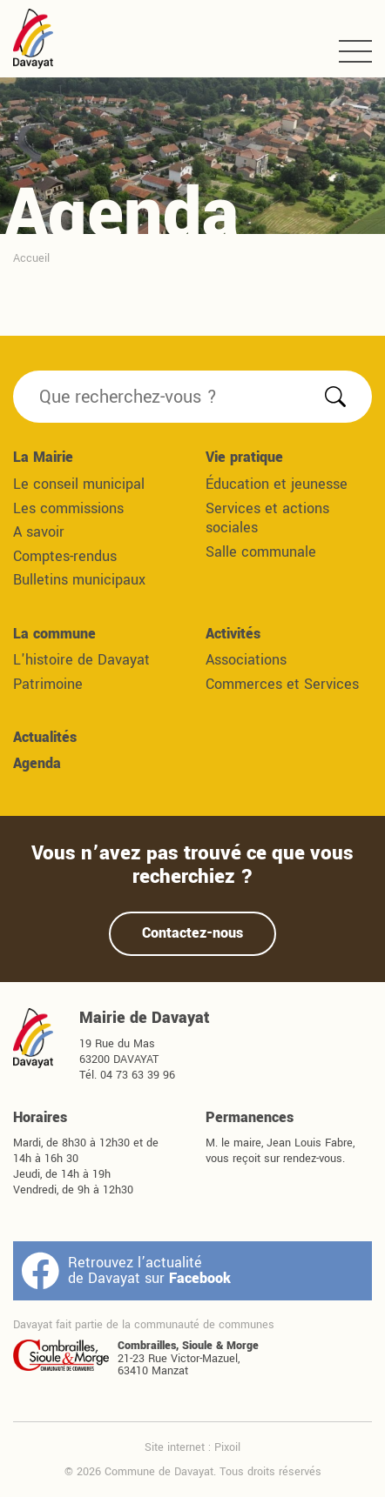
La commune (54, 634)
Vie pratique (244, 457)
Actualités (45, 737)
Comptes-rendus (65, 556)
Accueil (31, 258)
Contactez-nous (192, 933)
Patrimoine (48, 684)
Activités (233, 634)
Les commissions (68, 508)
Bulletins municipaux (79, 580)
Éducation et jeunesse (277, 484)
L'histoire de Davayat (81, 660)
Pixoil (227, 1447)
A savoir (38, 532)
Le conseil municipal (79, 484)
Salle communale (261, 552)
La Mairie (43, 457)
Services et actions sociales (267, 518)
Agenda (37, 763)
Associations (246, 660)
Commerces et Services (282, 684)
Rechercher (335, 396)
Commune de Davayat (33, 39)
